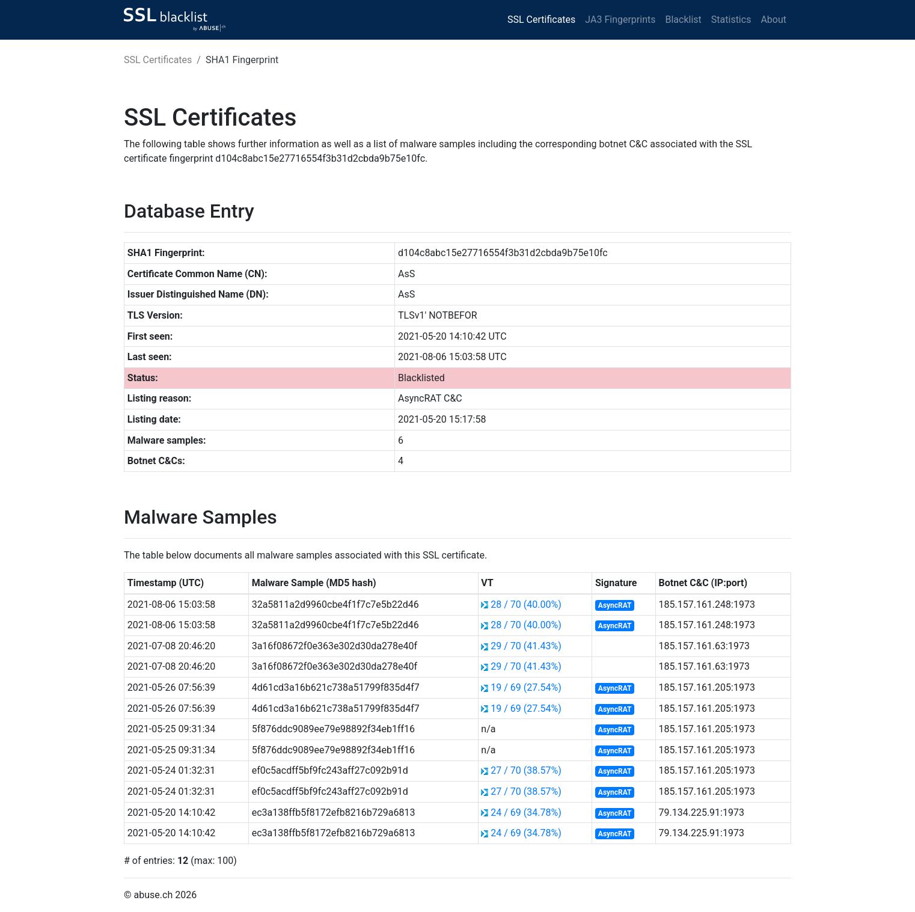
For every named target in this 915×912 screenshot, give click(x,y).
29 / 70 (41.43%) (526, 646)
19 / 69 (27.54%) (526, 687)
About (773, 19)
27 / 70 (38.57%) (526, 770)
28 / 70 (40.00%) (526, 604)
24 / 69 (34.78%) (526, 812)
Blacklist (683, 19)
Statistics (731, 19)
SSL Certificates (541, 19)
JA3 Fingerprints (620, 19)
